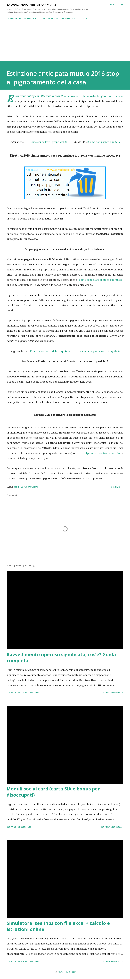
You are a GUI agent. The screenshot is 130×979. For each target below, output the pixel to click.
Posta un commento (28, 692)
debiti (17, 487)
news (35, 487)
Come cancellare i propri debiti (48, 141)
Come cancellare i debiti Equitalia (50, 351)
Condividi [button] (115, 487)
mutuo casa (26, 487)
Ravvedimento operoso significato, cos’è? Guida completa (61, 657)
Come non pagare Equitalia (104, 141)
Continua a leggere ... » (112, 692)
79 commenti (24, 827)
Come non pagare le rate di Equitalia (98, 351)
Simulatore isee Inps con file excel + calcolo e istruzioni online (58, 926)
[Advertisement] (65, 39)
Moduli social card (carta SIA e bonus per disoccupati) (53, 792)
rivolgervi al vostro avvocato (100, 453)
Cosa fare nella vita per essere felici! (59, 18)
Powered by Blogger (65, 972)
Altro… (86, 18)
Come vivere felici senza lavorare (21, 18)
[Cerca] (111, 4)
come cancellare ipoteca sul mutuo (101, 279)
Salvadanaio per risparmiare (31, 4)
